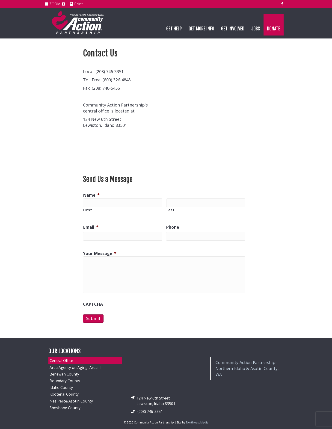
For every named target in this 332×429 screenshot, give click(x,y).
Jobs (255, 29)
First (87, 209)
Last (170, 209)
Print (76, 4)
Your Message (99, 253)
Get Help (174, 29)
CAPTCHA (93, 304)
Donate (273, 29)
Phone (172, 227)
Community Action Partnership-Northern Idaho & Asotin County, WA (247, 368)
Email (90, 227)
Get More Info (201, 29)
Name (91, 195)
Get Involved (232, 29)
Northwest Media (197, 422)
